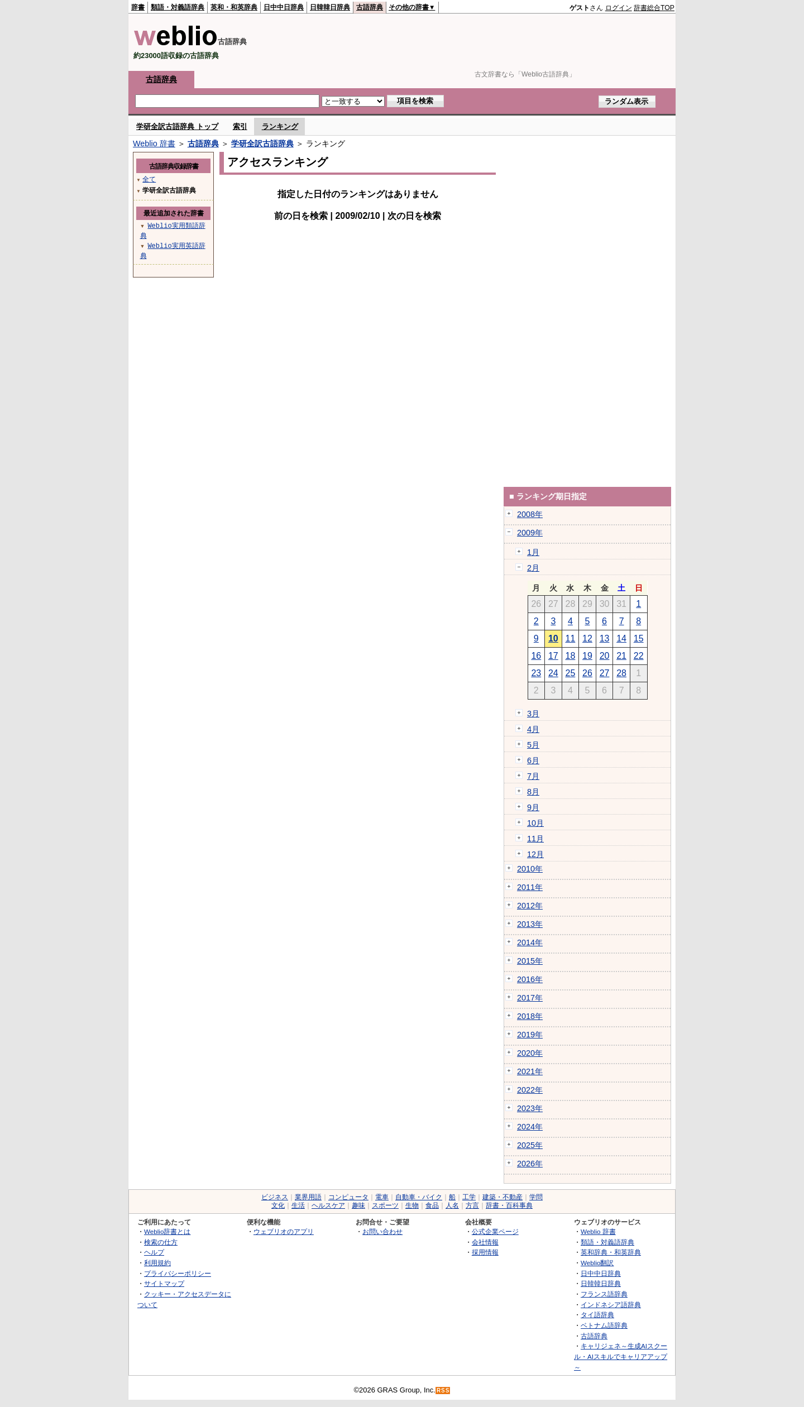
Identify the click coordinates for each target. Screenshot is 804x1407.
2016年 (530, 979)
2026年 (530, 1163)
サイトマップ (164, 1283)
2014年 (530, 942)
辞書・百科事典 (509, 1205)
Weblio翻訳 (597, 1262)
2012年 (530, 905)
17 (553, 656)
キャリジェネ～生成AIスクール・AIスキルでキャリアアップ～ (620, 1356)
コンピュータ (348, 1197)
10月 (535, 823)
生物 (412, 1205)
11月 (535, 838)
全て (149, 179)
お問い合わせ (382, 1231)
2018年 (530, 1016)
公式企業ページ (495, 1231)
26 (587, 673)
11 (571, 638)
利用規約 (157, 1262)
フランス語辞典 (604, 1294)
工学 (469, 1197)
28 (621, 673)
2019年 (530, 1034)
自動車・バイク (418, 1197)
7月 (533, 776)
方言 (472, 1205)
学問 (536, 1197)
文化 (278, 1205)
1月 (533, 552)
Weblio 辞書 (154, 143)
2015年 (530, 960)
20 (605, 656)
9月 (533, 807)
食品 (432, 1205)
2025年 (530, 1145)
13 (605, 638)
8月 (533, 791)
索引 (240, 126)
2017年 (530, 997)
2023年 (530, 1108)
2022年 (530, 1089)
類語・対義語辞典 (177, 7)
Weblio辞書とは (167, 1231)
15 (639, 638)
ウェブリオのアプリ (283, 1231)
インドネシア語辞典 (611, 1304)
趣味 (358, 1205)
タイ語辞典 (597, 1314)
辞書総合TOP (654, 8)
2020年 (530, 1053)
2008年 (530, 514)
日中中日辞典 (284, 7)
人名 (452, 1205)
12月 (535, 854)
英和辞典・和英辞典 (611, 1252)
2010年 (530, 868)
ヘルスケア (328, 1205)
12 (587, 638)
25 (571, 673)
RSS (443, 1390)
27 (605, 673)
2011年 (530, 887)
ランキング (280, 126)
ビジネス (274, 1197)
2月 (533, 567)
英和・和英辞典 (233, 7)
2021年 (530, 1071)
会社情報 (485, 1242)
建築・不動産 (502, 1197)
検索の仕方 (161, 1242)
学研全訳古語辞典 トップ (177, 126)
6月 (533, 760)
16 (536, 656)
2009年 (530, 532)
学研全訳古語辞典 (262, 143)
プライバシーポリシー (177, 1273)
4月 (533, 729)
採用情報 (485, 1252)
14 (621, 638)
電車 (382, 1197)
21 (621, 656)
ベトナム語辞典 (604, 1325)
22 (639, 656)
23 (536, 673)
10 (553, 638)
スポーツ (385, 1205)
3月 (533, 713)
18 (571, 656)
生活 (298, 1205)
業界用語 (308, 1197)
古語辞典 (369, 7)
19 (587, 656)
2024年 (530, 1126)
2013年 (530, 924)
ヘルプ (154, 1252)
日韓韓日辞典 (330, 7)
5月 (533, 744)
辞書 (138, 7)
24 (553, 673)
